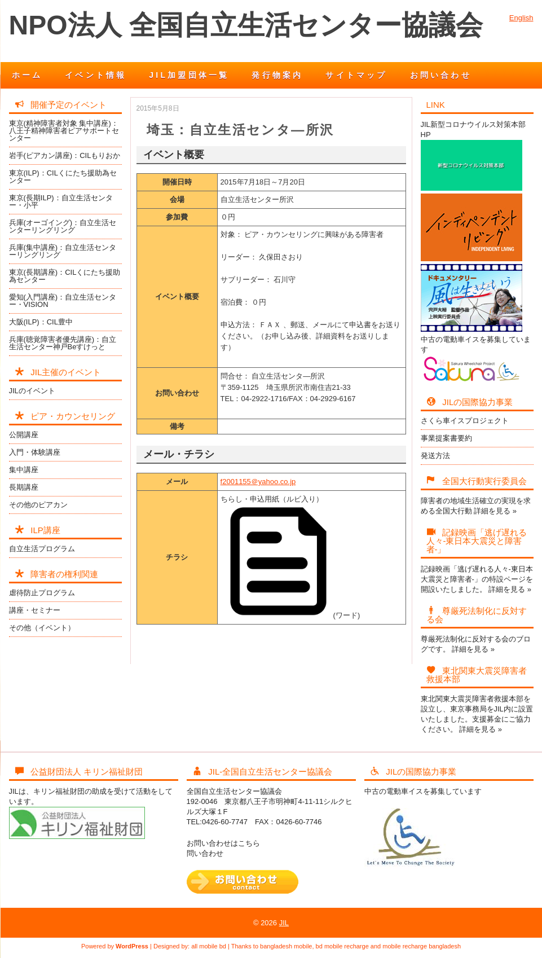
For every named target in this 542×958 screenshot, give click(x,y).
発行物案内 (277, 75)
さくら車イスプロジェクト (465, 420)
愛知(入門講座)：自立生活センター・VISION (63, 301)
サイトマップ (356, 75)
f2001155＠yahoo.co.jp (258, 481)
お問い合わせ (441, 75)
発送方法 (435, 455)
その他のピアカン (38, 504)
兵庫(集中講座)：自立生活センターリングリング (63, 251)
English (521, 18)
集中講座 (23, 469)
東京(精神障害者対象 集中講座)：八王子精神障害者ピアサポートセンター (64, 130)
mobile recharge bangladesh (421, 946)
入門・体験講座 (34, 452)
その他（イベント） (42, 627)
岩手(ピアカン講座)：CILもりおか (65, 155)
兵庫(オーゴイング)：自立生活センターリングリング (63, 226)
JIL (284, 923)
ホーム (27, 75)
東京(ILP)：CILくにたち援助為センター (63, 176)
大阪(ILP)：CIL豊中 (41, 322)
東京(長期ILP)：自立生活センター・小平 (61, 201)
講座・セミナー (34, 610)
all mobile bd (208, 946)
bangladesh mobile (286, 946)
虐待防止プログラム (42, 592)
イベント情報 (95, 75)
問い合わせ (205, 853)
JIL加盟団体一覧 (189, 75)
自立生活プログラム (42, 548)
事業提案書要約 (446, 438)
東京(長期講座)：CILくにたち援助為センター (65, 276)
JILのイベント (32, 390)
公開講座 (23, 434)
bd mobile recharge (342, 946)
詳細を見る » (495, 511)
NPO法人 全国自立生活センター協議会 (246, 25)
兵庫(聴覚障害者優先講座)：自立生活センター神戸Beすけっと (63, 343)
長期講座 (23, 487)
